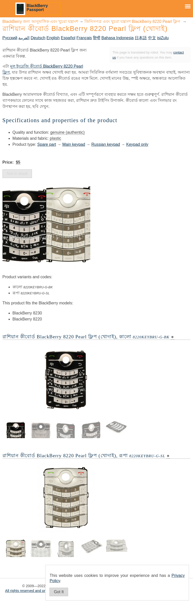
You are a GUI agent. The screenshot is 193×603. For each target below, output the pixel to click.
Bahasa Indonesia (118, 38)
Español (68, 38)
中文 (152, 38)
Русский (10, 38)
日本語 (141, 38)
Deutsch (38, 38)
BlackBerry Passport (37, 8)
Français (84, 38)
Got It (59, 592)
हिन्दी (96, 38)
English (53, 38)
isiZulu (163, 38)
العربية (23, 38)
